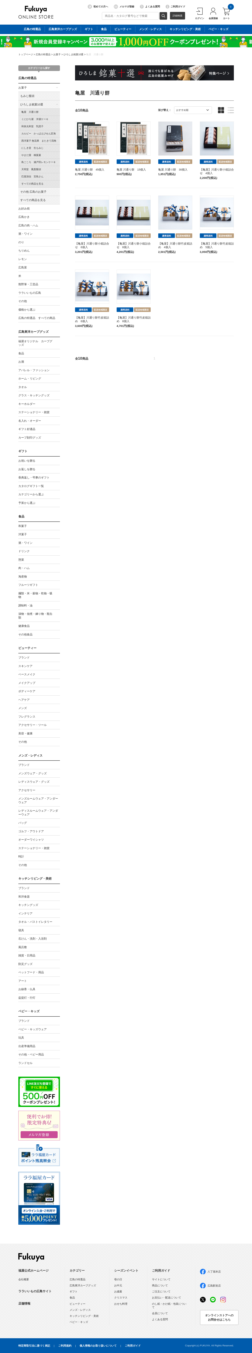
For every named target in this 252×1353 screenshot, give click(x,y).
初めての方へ (98, 7)
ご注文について (161, 1291)
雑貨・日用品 (26, 955)
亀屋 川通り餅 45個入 (90, 169)
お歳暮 (118, 1291)
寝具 (21, 930)
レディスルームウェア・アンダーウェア (38, 812)
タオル (22, 387)
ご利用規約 (64, 1345)
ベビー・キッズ (29, 1011)
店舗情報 (24, 1303)
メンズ (22, 708)
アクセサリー (26, 790)
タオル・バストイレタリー (35, 921)
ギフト (22, 451)
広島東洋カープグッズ (33, 331)
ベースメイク (26, 674)
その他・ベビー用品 (31, 1054)
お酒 (21, 361)
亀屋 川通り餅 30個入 (173, 169)
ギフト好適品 (26, 429)
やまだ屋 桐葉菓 (31, 155)
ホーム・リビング (29, 378)
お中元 (118, 1285)
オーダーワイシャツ (31, 839)
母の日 (118, 1279)
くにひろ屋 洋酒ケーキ (34, 119)
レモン (22, 259)
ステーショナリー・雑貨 (34, 412)
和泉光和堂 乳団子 (32, 126)
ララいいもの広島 (29, 292)
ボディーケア (26, 691)
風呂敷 (22, 947)
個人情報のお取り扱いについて (98, 1345)
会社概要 (23, 1279)
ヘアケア (24, 699)
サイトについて (161, 1279)
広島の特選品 (43, 54)
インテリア (25, 913)
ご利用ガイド (175, 7)
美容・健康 (25, 733)
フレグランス (26, 716)
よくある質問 (150, 7)
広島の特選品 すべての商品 (36, 318)
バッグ (22, 822)
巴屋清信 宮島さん (32, 176)
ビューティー (27, 648)
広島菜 (22, 267)
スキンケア (25, 666)
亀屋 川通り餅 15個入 (131, 169)
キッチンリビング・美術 (35, 878)
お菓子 (57, 54)
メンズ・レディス (30, 755)
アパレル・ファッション (34, 370)
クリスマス (120, 1297)
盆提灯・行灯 (26, 997)
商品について (160, 1285)
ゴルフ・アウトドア (31, 831)
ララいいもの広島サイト (35, 1291)
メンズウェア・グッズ (32, 773)
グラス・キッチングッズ (34, 395)
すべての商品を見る (32, 183)
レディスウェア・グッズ (34, 781)
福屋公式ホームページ (33, 1270)
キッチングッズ (28, 904)
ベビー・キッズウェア (32, 1029)
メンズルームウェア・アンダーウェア (38, 800)
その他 (22, 301)
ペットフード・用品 (31, 972)
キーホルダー (26, 403)
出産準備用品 (26, 1046)
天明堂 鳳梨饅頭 (31, 169)
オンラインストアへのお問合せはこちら (219, 1317)
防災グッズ (25, 964)
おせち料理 (120, 1303)
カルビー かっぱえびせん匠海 (38, 133)
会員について (160, 1313)
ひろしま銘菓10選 (73, 54)
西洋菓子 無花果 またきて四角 (39, 140)
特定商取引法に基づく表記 (34, 1345)
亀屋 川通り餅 (94, 54)
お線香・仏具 (26, 989)
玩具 (21, 1037)
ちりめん (24, 250)
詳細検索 (177, 15)
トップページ (25, 54)
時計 (21, 856)
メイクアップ (26, 682)
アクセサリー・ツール (32, 724)
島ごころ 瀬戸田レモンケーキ (38, 162)
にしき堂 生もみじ (32, 148)
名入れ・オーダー (29, 420)
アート (22, 980)
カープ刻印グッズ (29, 437)
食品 (21, 353)
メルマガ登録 (124, 7)
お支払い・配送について (166, 1297)
